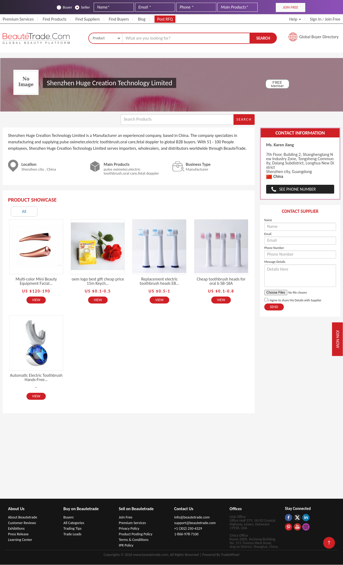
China (274, 177)
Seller (82, 7)
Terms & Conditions (134, 540)
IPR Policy (126, 545)
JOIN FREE (290, 7)
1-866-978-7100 (186, 534)
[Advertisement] (171, 458)
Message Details (274, 262)
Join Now (337, 339)
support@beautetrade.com (195, 523)
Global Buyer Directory (319, 37)
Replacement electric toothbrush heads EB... (159, 281)
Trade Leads (72, 534)
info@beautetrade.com (191, 517)
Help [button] (295, 19)
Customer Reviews (22, 523)
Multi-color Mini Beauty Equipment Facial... (36, 281)
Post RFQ (165, 19)
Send (274, 307)
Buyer (64, 7)
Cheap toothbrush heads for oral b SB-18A (221, 281)
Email (268, 234)
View (36, 300)
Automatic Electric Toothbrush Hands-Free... (36, 377)
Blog (141, 19)
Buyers (68, 517)
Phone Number (274, 248)
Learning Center (20, 540)
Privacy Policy (129, 528)
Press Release (18, 534)
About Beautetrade (22, 517)
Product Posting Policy (135, 534)
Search (263, 38)
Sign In (316, 19)
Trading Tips (72, 528)
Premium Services (18, 19)
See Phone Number (297, 189)
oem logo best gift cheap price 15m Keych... (97, 281)
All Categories (73, 523)
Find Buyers (119, 19)
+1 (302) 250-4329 (188, 528)
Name (268, 220)
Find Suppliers (88, 19)
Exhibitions (16, 528)
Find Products (54, 19)
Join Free (332, 19)
